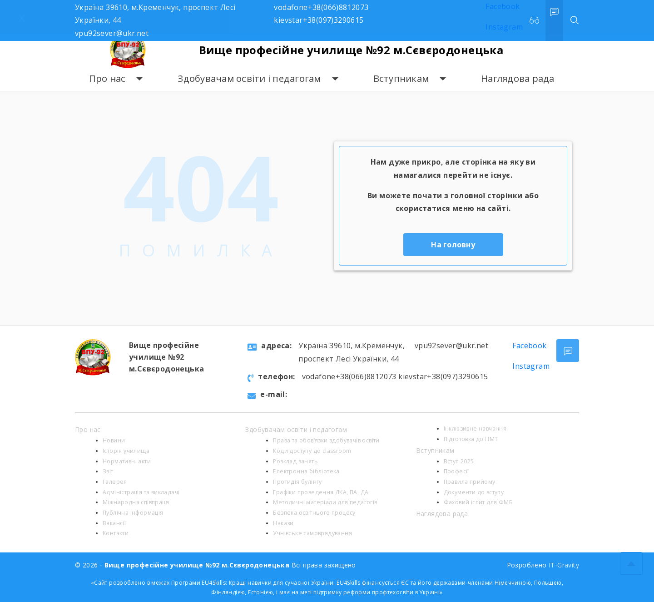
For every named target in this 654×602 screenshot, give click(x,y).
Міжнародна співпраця (136, 502)
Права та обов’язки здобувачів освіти (326, 440)
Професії (456, 471)
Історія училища (126, 451)
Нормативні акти (127, 461)
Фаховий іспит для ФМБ (478, 502)
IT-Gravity (564, 565)
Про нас (107, 78)
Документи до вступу (474, 492)
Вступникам (401, 78)
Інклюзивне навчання (475, 428)
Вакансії (114, 523)
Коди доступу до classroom (312, 451)
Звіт (108, 471)
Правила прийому (469, 482)
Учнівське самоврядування (312, 533)
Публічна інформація (133, 513)
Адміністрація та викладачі (141, 492)
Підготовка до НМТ (471, 439)
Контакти (116, 533)
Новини (114, 440)
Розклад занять (295, 461)
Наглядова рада (518, 78)
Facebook (529, 346)
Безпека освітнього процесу (314, 513)
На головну (453, 245)
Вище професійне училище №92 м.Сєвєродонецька (351, 49)
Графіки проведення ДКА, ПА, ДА (320, 492)
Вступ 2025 (459, 461)
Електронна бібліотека (306, 471)
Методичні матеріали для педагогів (325, 502)
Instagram (531, 366)
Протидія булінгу (297, 482)
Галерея (115, 482)
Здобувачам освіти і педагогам (249, 78)
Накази (283, 523)
